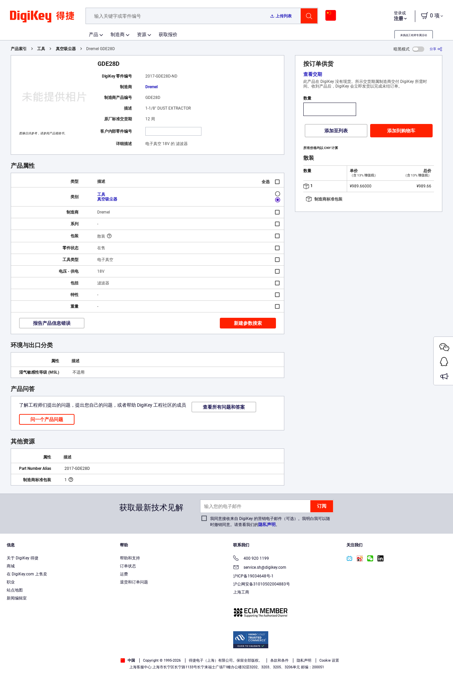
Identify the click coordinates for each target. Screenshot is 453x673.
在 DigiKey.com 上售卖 (27, 574)
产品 (93, 34)
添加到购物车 (401, 130)
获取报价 (168, 34)
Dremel (151, 87)
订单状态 (128, 566)
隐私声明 (267, 524)
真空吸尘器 (66, 48)
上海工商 (241, 592)
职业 (11, 582)
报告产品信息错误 (51, 323)
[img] (42, 20)
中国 (128, 660)
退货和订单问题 (134, 582)
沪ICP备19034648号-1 (253, 576)
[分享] (436, 48)
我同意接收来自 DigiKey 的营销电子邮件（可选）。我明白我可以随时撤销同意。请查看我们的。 (270, 521)
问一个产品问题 (46, 419)
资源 (141, 34)
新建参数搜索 (248, 323)
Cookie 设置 (329, 660)
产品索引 (19, 48)
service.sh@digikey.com (259, 568)
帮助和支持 (130, 558)
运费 (124, 574)
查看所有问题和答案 (224, 407)
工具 (41, 48)
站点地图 (15, 590)
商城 (11, 566)
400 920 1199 (251, 559)
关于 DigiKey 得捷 (22, 558)
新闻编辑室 (17, 598)
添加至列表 (336, 130)
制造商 (118, 34)
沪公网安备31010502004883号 (261, 584)
